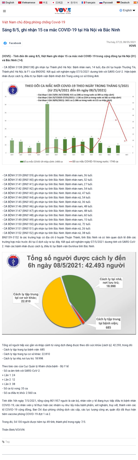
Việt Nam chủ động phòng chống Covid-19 (33, 22)
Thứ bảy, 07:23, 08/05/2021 (121, 42)
